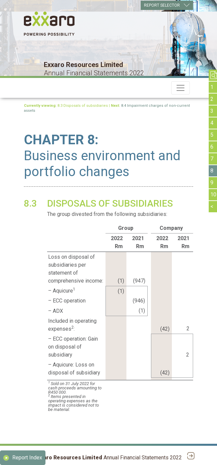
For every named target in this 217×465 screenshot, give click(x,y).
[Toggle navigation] (180, 88)
